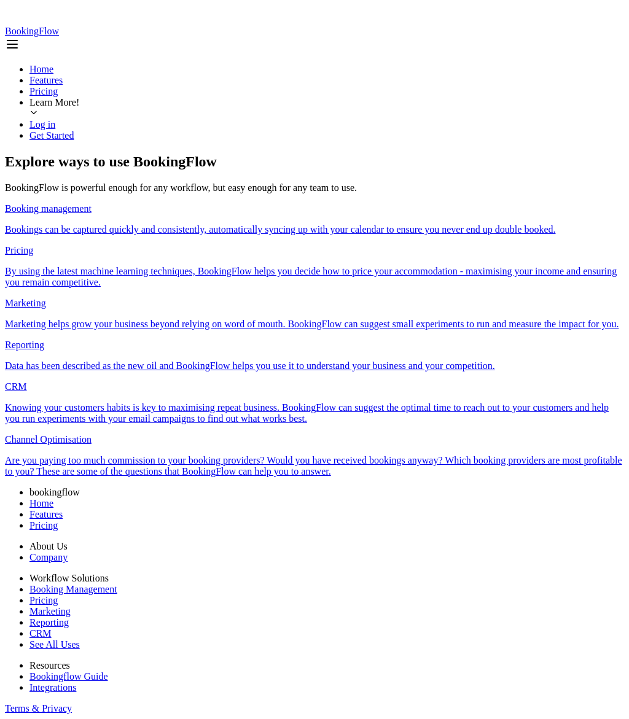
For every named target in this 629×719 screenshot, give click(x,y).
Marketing (50, 611)
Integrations (52, 687)
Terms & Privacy (38, 708)
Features (46, 80)
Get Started (51, 135)
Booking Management (73, 589)
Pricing (43, 91)
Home (41, 69)
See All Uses (54, 644)
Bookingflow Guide (68, 676)
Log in (42, 124)
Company (48, 557)
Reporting (49, 622)
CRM (40, 633)
